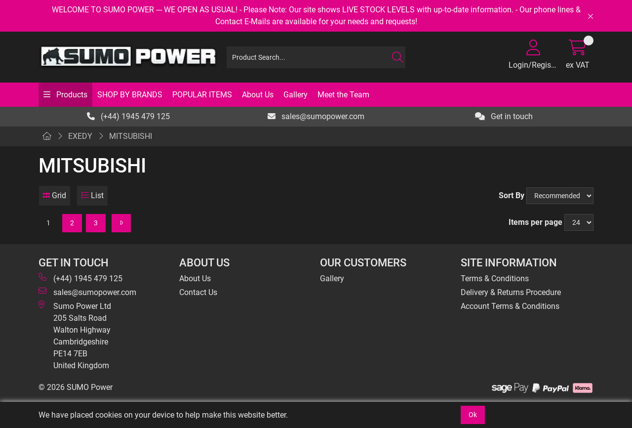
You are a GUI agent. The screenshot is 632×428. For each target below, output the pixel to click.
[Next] (121, 223)
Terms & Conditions (495, 278)
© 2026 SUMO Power (76, 387)
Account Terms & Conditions (510, 306)
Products (70, 94)
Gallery (295, 94)
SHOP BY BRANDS (129, 94)
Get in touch (504, 116)
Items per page (535, 222)
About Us (258, 94)
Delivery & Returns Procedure (511, 292)
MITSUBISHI (130, 136)
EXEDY (80, 136)
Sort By (511, 195)
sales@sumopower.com (316, 116)
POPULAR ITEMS (202, 94)
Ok (473, 415)
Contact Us (198, 292)
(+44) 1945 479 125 (128, 116)
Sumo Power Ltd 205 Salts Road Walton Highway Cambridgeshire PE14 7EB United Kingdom (75, 335)
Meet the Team (343, 94)
